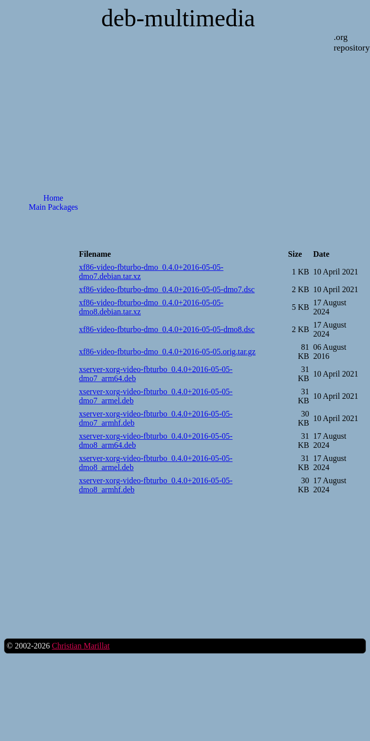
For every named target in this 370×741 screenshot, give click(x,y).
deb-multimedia (178, 18)
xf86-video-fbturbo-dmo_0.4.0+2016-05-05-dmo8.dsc (167, 329)
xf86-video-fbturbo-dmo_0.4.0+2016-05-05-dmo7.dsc (167, 289)
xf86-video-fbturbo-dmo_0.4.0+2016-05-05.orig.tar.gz (167, 351)
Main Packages (53, 207)
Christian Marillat (80, 645)
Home (53, 198)
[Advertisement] (53, 261)
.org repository (351, 42)
